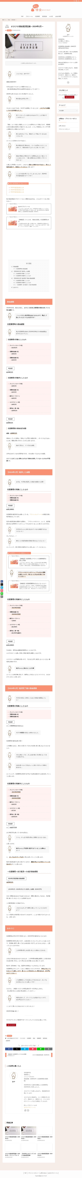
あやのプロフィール (24, 206)
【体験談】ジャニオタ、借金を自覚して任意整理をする (33, 220)
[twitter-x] (74, 1)
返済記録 (9, 30)
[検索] (78, 1)
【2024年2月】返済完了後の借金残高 (24, 278)
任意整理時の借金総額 (21, 268)
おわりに (15, 287)
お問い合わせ (62, 125)
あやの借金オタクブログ (12, 1038)
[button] (9, 1049)
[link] (25, 1110)
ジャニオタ (22, 1038)
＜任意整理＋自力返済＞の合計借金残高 (26, 284)
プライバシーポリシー (64, 129)
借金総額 (15, 266)
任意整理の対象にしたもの (23, 273)
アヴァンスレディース (36, 514)
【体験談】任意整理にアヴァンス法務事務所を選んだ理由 (32, 559)
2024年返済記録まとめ (17, 192)
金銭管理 (8, 1040)
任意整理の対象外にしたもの (23, 275)
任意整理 (29, 1038)
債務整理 (39, 1038)
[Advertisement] (28, 243)
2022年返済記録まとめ (17, 187)
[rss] (76, 1)
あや (13, 1081)
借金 (34, 1038)
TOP (25, 1173)
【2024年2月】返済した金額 (21, 271)
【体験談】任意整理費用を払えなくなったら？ (32, 583)
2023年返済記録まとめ (17, 189)
